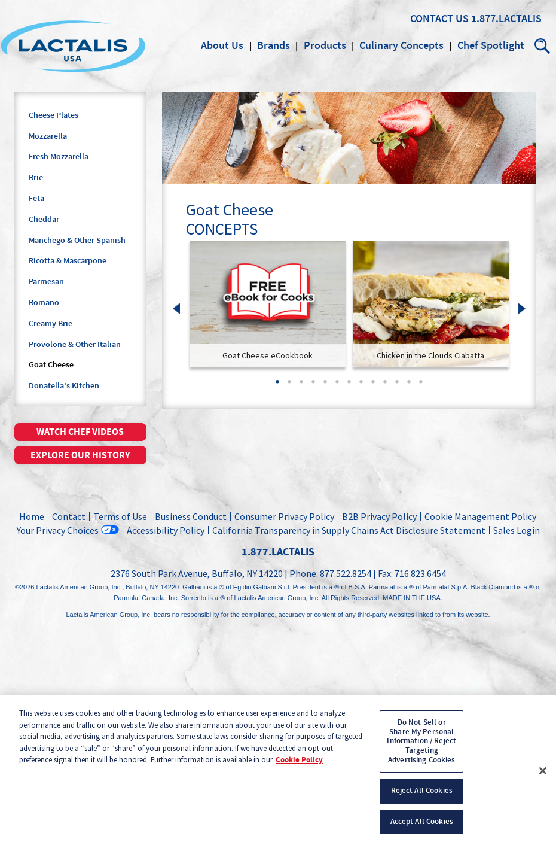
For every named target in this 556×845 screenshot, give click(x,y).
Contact (68, 516)
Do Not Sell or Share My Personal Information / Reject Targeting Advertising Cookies (421, 746)
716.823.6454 (420, 573)
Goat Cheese (51, 365)
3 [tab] (301, 385)
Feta (36, 198)
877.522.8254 (345, 573)
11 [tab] (397, 385)
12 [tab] (409, 385)
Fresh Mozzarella (58, 156)
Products (325, 46)
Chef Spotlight (490, 46)
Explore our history (80, 455)
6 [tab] (337, 385)
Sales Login (515, 530)
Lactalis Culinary (73, 46)
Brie (36, 177)
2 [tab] (289, 385)
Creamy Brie (50, 323)
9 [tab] (373, 385)
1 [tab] (277, 385)
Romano (44, 302)
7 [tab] (349, 385)
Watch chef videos (80, 432)
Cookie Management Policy (480, 516)
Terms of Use (120, 516)
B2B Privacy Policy (379, 516)
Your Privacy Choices (58, 529)
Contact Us (439, 19)
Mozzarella (48, 136)
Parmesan (46, 281)
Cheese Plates (53, 115)
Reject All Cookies (422, 795)
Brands (273, 46)
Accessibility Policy (165, 530)
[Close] (543, 775)
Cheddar (44, 219)
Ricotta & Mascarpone (67, 261)
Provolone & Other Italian (75, 344)
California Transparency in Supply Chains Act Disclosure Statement (348, 530)
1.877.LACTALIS (506, 19)
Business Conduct (191, 516)
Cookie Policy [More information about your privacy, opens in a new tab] (299, 764)
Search (543, 46)
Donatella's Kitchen (64, 386)
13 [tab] (421, 385)
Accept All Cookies (421, 826)
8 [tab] (361, 385)
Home (31, 516)
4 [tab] (313, 385)
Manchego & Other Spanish (77, 240)
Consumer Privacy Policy (284, 516)
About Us (222, 46)
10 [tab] (385, 385)
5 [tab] (325, 385)
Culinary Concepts (401, 46)
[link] (268, 304)
